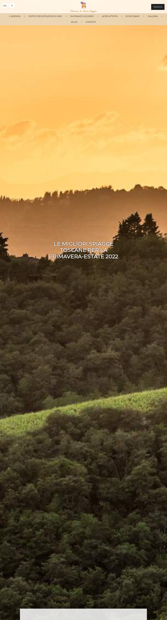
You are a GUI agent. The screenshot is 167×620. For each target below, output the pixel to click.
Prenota (157, 7)
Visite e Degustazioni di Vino (45, 16)
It (12, 5)
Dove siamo (133, 16)
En (4, 5)
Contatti (90, 22)
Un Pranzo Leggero (82, 16)
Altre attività (110, 16)
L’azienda (14, 16)
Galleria (153, 16)
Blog (74, 22)
